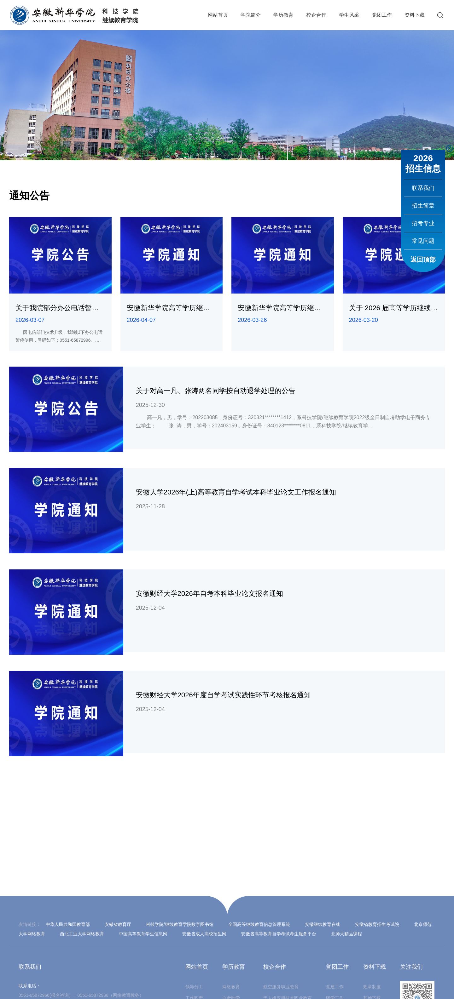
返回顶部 (423, 259)
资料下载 (415, 15)
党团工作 (382, 15)
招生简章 (423, 206)
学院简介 (251, 15)
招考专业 (423, 223)
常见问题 (423, 241)
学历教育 (283, 15)
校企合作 (316, 15)
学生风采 (349, 15)
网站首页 (218, 15)
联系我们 (423, 188)
